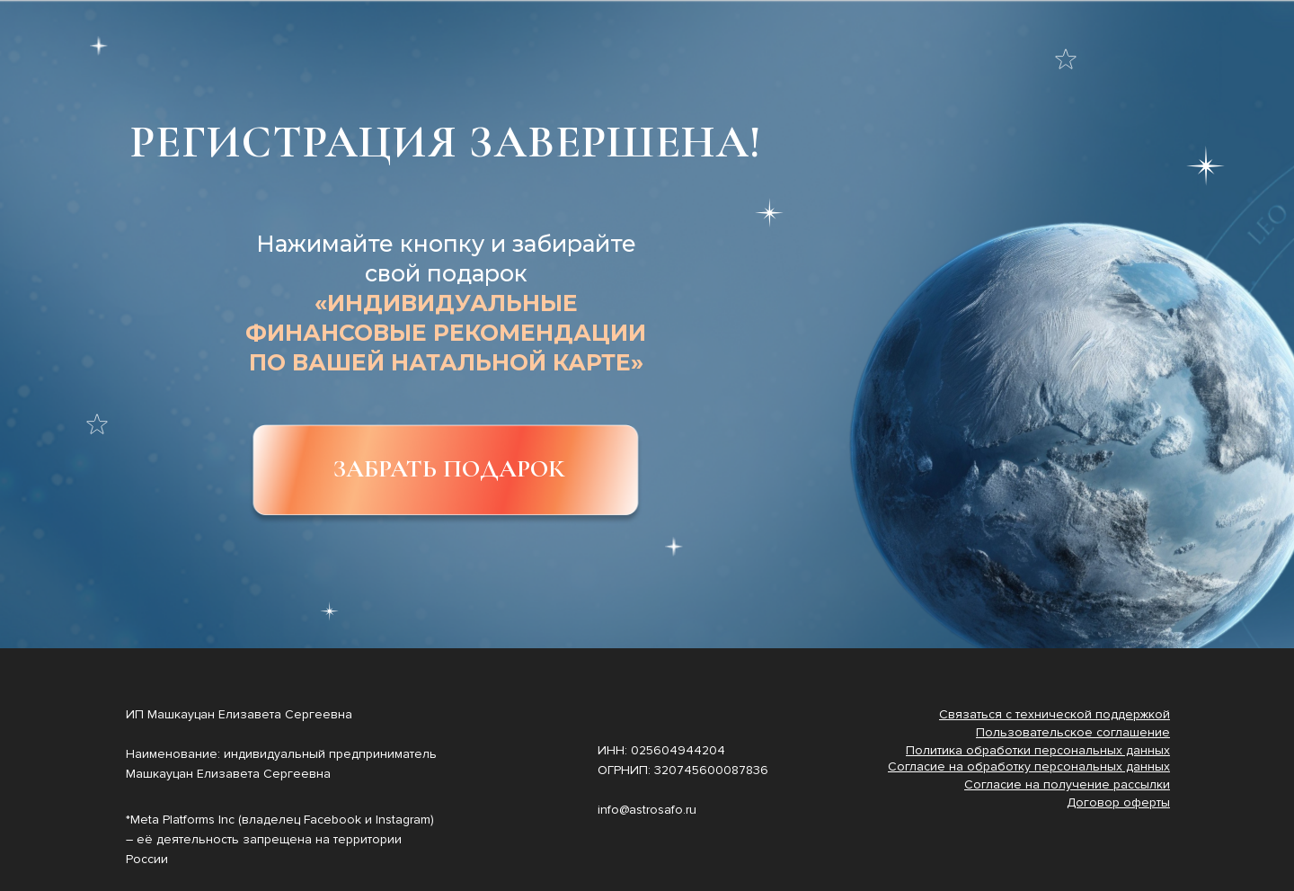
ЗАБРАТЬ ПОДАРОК (448, 468)
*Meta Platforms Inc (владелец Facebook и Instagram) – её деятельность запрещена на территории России (280, 839)
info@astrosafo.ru (647, 809)
